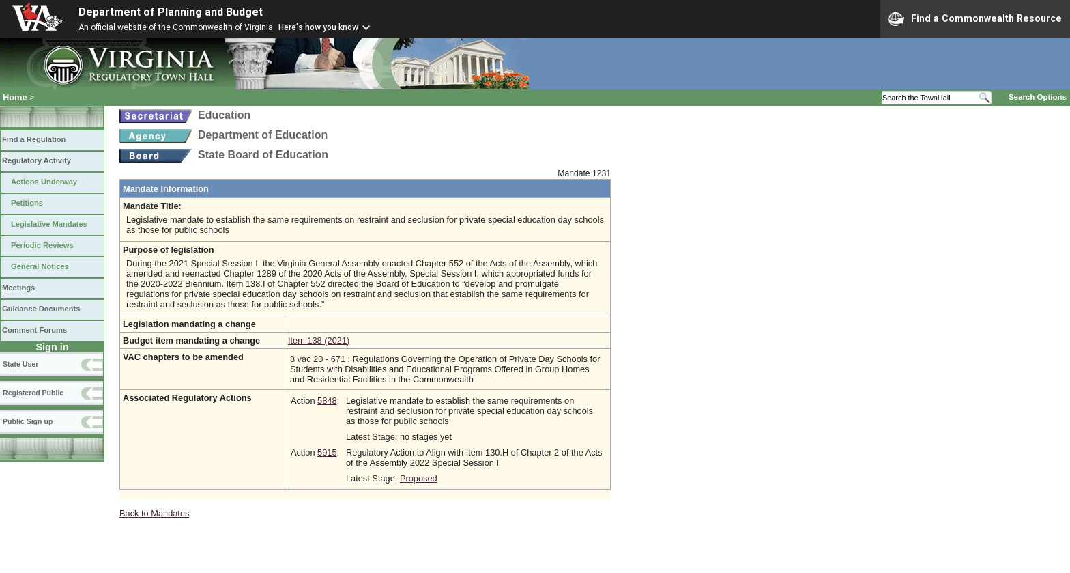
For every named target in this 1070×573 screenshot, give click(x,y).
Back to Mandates (154, 513)
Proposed (418, 478)
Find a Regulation (34, 139)
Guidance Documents (41, 309)
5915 (326, 452)
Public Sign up (28, 421)
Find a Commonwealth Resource (975, 19)
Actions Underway (44, 182)
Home (15, 97)
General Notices (40, 266)
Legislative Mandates (49, 224)
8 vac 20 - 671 (317, 359)
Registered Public (33, 393)
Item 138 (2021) (318, 340)
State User (20, 364)
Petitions (27, 203)
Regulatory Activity (36, 160)
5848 (326, 400)
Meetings (18, 287)
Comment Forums (34, 330)
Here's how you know (318, 27)
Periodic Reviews (42, 245)
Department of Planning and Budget (170, 11)
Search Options (1038, 97)
